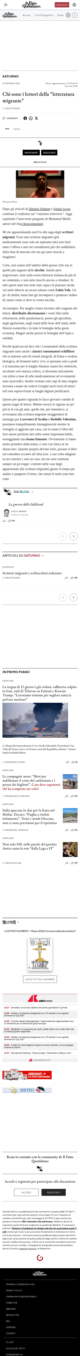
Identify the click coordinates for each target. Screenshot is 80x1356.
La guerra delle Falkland (26, 504)
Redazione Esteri (13, 762)
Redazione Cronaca (15, 830)
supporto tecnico (27, 1248)
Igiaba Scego (62, 209)
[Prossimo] (74, 536)
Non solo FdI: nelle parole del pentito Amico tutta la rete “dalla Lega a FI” (29, 846)
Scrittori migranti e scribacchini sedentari (31, 573)
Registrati (53, 1192)
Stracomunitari (32, 224)
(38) (74, 578)
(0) (75, 762)
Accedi (26, 1192)
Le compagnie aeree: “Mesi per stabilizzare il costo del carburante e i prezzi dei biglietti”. (28, 780)
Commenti (10, 118)
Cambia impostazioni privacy (21, 1296)
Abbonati (62, 4)
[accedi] (74, 5)
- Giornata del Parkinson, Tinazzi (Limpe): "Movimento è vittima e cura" (37, 1053)
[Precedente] (63, 536)
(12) (74, 830)
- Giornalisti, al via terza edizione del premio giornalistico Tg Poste (35, 1008)
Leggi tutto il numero (40, 979)
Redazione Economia (16, 796)
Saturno (10, 76)
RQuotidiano (11, 108)
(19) (74, 863)
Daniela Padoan (39, 209)
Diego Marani (19, 511)
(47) (11, 521)
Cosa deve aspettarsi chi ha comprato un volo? (31, 786)
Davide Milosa (11, 863)
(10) (74, 796)
